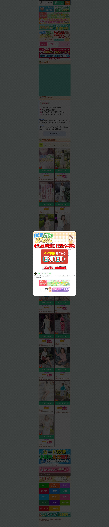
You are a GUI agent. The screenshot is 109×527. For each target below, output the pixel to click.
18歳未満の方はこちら (44, 273)
